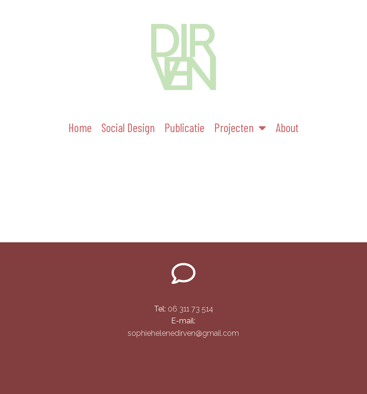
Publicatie (184, 127)
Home (80, 127)
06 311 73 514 (183, 308)
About (287, 127)
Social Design (128, 127)
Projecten (240, 127)
